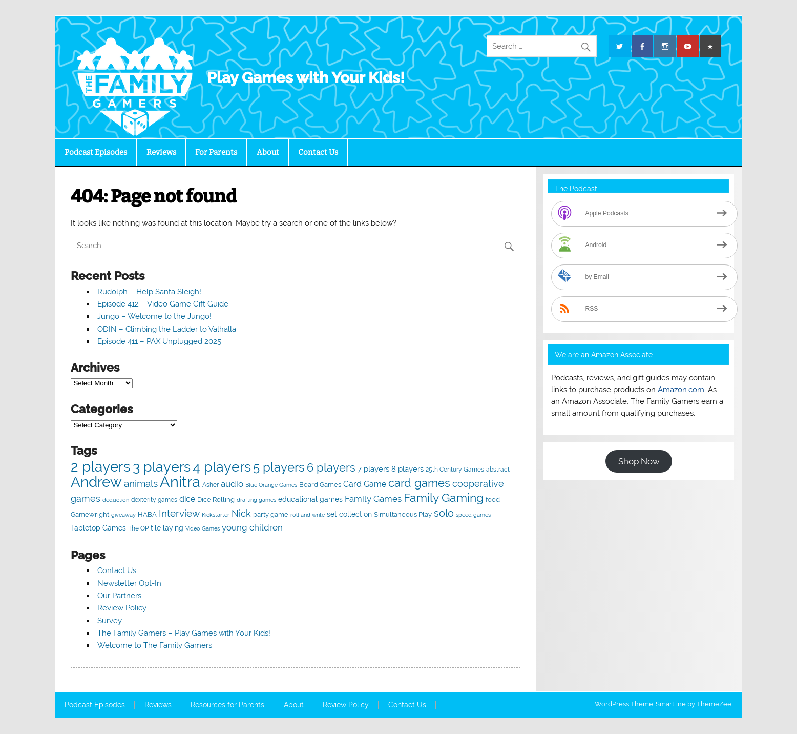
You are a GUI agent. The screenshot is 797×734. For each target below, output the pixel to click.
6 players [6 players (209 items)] (331, 467)
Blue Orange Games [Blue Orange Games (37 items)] (271, 485)
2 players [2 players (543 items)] (101, 466)
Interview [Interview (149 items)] (179, 513)
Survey (109, 620)
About (268, 152)
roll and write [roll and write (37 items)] (307, 515)
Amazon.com (681, 389)
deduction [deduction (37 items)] (115, 500)
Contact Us (318, 152)
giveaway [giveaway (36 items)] (123, 515)
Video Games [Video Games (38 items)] (202, 528)
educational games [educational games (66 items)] (310, 499)
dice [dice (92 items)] (187, 499)
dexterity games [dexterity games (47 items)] (154, 499)
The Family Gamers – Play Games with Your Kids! (183, 633)
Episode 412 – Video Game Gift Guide (162, 304)
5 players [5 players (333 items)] (279, 467)
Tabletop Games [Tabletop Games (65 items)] (98, 528)
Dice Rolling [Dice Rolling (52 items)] (216, 499)
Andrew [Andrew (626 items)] (96, 482)
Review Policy (121, 608)
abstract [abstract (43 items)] (498, 469)
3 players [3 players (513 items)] (162, 466)
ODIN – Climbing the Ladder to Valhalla (166, 329)
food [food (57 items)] (493, 499)
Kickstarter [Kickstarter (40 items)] (215, 514)
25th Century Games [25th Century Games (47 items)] (455, 469)
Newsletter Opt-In (129, 583)
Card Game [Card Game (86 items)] (364, 484)
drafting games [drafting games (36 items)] (256, 500)
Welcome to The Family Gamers (154, 645)
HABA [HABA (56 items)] (147, 514)
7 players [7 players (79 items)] (373, 469)
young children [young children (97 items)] (252, 527)
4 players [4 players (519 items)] (222, 466)
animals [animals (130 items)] (141, 483)
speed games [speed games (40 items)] (473, 514)
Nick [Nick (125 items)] (241, 513)
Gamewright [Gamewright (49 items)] (90, 514)
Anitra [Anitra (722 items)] (180, 482)
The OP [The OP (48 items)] (138, 528)
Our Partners (119, 595)
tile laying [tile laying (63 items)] (167, 528)
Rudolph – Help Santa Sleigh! (149, 291)
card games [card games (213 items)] (419, 483)
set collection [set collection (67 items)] (349, 513)
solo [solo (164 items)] (444, 513)
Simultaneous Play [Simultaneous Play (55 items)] (403, 514)
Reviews (161, 152)
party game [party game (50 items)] (270, 514)
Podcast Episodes (96, 152)
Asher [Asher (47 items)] (210, 484)
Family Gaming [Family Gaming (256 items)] (444, 497)
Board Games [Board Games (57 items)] (320, 484)
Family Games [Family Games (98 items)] (373, 499)
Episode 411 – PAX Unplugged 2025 (159, 341)
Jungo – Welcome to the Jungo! (154, 316)
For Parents (216, 152)
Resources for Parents (227, 705)
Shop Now (639, 461)
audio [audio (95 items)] (232, 484)
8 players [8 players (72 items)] (407, 468)
